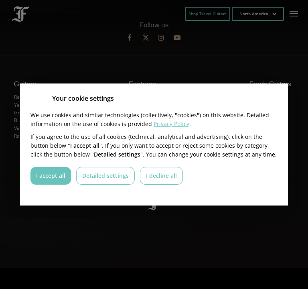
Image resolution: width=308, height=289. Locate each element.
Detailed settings (105, 175)
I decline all (161, 175)
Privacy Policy (171, 124)
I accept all (50, 175)
